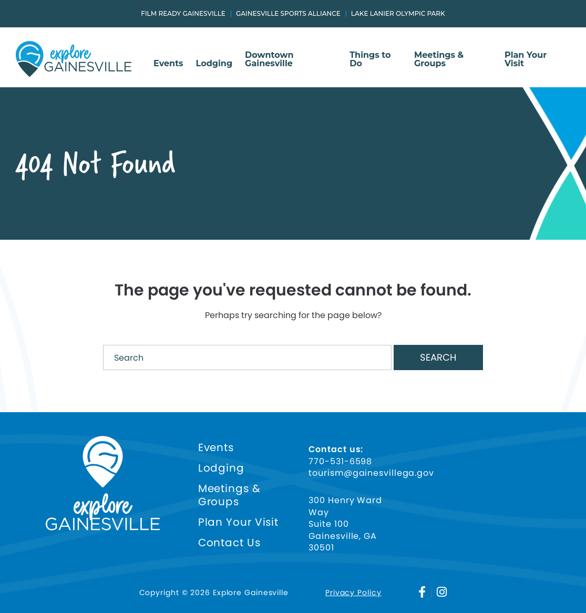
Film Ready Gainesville (183, 14)
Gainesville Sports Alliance (288, 14)
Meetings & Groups (439, 59)
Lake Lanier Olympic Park (398, 14)
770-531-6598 (340, 461)
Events (168, 63)
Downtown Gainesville (269, 59)
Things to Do (369, 59)
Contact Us (229, 542)
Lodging (214, 63)
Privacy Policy (353, 592)
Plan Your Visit (526, 59)
